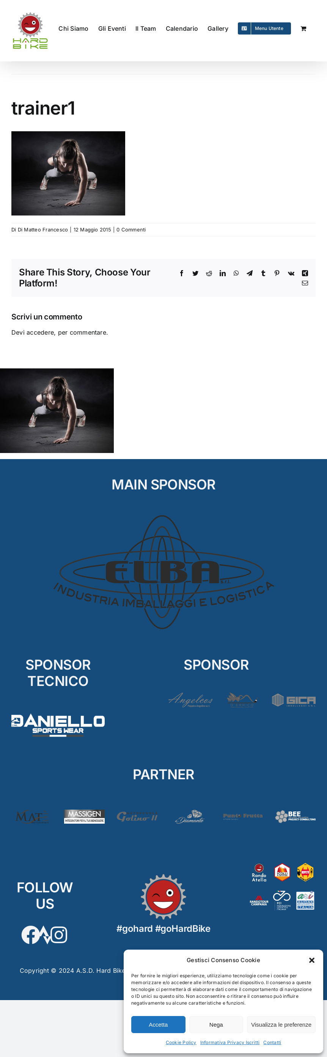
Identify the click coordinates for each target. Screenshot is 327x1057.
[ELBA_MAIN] (163, 515)
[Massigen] (84, 812)
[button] (312, 960)
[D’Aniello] (58, 712)
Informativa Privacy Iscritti (230, 1042)
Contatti (272, 1042)
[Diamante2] (190, 812)
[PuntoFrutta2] (242, 812)
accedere (40, 332)
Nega (216, 1024)
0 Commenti (131, 229)
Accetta (158, 1024)
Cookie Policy (181, 1042)
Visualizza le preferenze (281, 1024)
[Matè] (31, 812)
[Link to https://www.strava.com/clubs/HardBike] (45, 934)
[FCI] (282, 893)
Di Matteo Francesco (43, 229)
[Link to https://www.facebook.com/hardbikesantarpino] (30, 934)
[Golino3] (137, 812)
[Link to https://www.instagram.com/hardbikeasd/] (58, 934)
